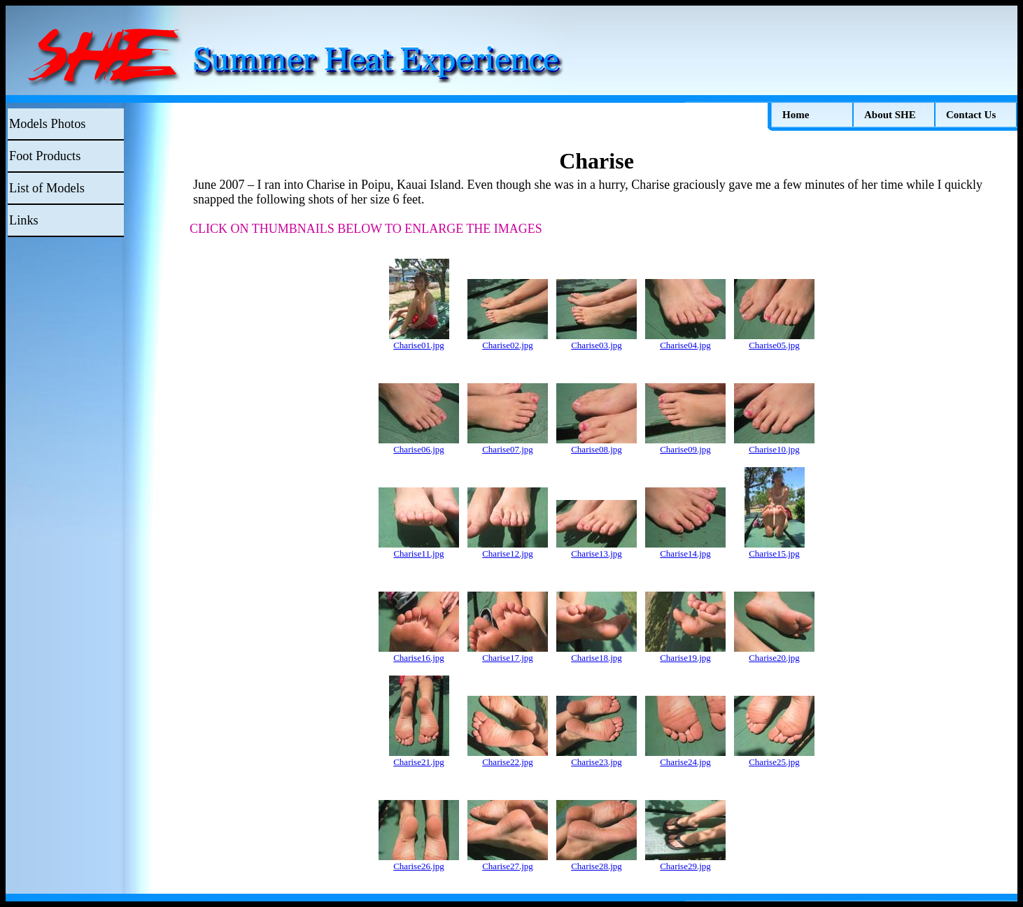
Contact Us (971, 114)
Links (23, 220)
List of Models (47, 188)
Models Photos (47, 124)
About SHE (890, 114)
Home (795, 114)
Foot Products (44, 156)
